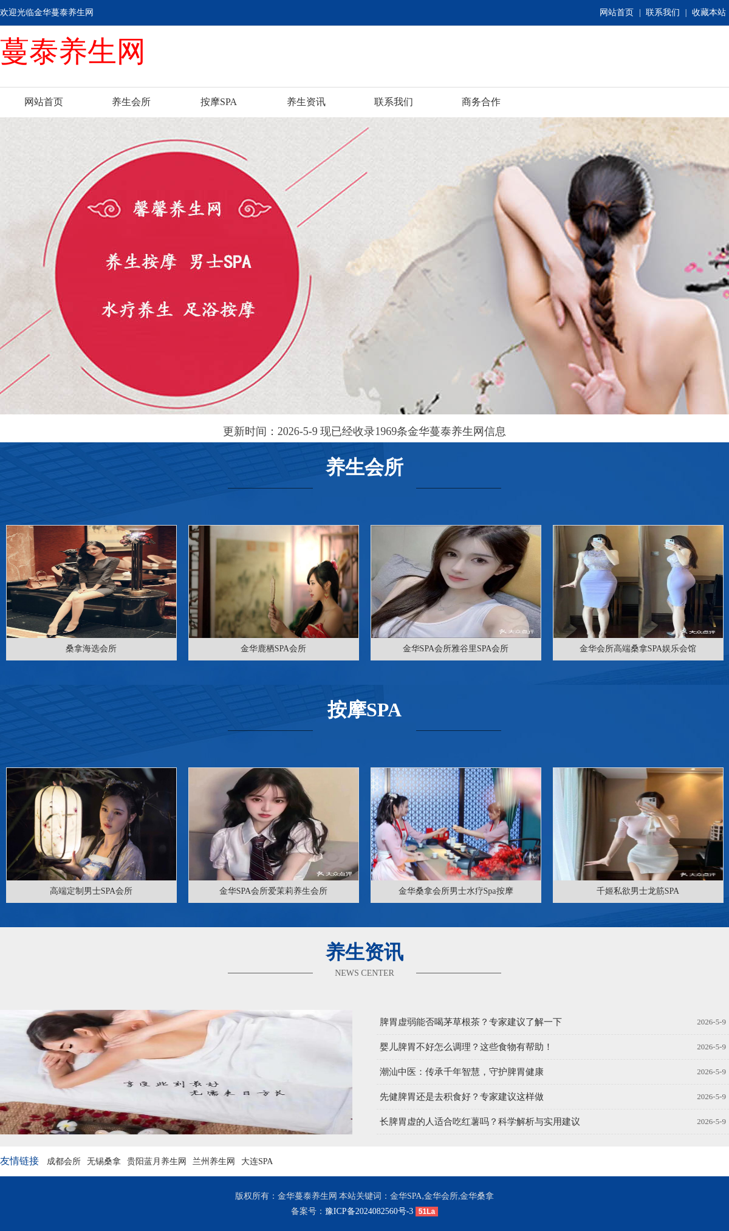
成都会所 (64, 1161)
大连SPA (257, 1161)
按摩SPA (218, 102)
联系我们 (663, 12)
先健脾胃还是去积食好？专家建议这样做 (462, 1097)
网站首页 (617, 12)
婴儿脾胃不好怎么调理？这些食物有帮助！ (466, 1047)
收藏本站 (709, 12)
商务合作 (481, 102)
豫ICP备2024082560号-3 (369, 1211)
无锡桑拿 (104, 1161)
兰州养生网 (214, 1161)
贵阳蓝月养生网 (157, 1161)
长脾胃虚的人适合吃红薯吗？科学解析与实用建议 (480, 1121)
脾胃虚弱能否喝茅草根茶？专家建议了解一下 (471, 1022)
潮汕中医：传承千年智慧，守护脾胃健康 (462, 1072)
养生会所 (131, 102)
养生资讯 (306, 102)
